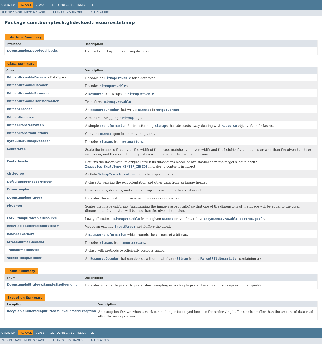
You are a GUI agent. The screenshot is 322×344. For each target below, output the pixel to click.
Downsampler (18, 189)
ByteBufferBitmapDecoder (28, 141)
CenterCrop (16, 149)
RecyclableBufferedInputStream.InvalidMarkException (51, 311)
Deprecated (66, 4)
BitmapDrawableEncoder (27, 85)
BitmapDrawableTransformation (33, 101)
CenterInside (17, 161)
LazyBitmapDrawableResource (32, 218)
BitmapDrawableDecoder (27, 77)
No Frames (75, 12)
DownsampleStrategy (24, 197)
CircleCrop (15, 173)
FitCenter (14, 205)
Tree (50, 4)
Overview (8, 4)
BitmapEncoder (19, 109)
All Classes (100, 12)
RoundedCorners (20, 234)
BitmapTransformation (25, 125)
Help (91, 4)
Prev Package (11, 12)
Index (81, 4)
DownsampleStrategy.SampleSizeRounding (42, 284)
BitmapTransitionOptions (27, 133)
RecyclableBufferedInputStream (33, 225)
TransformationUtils (23, 249)
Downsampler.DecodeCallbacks (32, 50)
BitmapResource (20, 117)
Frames (58, 12)
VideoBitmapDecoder (24, 258)
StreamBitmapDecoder (25, 242)
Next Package (34, 12)
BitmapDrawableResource (28, 93)
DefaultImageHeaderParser (29, 181)
